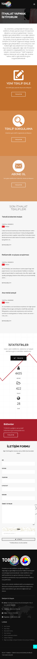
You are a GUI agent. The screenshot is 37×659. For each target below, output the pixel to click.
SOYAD (4, 468)
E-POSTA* (5, 485)
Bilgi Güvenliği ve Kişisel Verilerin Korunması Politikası (19, 640)
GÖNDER (18, 539)
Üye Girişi (6, 628)
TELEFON (4, 477)
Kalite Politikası (8, 637)
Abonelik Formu (8, 631)
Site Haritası (7, 633)
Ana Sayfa (7, 626)
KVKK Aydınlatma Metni (10, 635)
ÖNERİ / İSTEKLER (7, 504)
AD (3, 460)
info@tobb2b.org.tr (15, 617)
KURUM (4, 494)
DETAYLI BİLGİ (6, 245)
